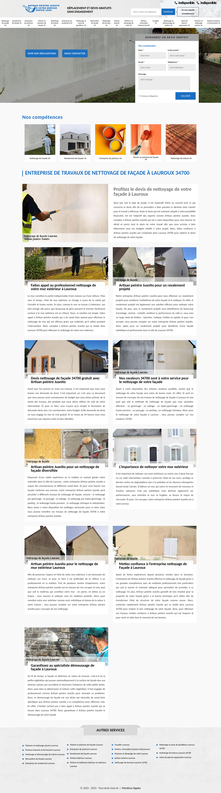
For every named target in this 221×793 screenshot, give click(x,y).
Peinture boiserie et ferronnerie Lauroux (42, 750)
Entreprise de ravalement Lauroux (40, 763)
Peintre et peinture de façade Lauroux (86, 744)
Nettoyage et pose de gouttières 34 (81, 23)
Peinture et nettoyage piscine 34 (198, 23)
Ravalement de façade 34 (16, 22)
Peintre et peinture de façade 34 (41, 23)
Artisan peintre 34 (116, 23)
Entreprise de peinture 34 (28, 23)
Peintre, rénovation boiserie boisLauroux (132, 749)
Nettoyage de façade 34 (5, 23)
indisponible (184, 2)
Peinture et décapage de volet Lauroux (131, 753)
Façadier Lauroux (122, 744)
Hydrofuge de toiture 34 (55, 23)
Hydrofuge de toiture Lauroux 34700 (175, 753)
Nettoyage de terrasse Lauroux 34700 (131, 762)
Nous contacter (74, 53)
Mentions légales (131, 788)
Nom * (141, 50)
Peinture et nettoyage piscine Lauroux (41, 745)
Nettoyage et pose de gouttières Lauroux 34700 (177, 746)
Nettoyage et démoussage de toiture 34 (168, 23)
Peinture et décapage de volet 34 (129, 23)
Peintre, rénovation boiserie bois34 (143, 23)
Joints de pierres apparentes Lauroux (175, 757)
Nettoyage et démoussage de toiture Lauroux (45, 754)
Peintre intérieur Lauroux (81, 758)
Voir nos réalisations (42, 53)
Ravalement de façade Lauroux (83, 753)
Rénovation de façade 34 (95, 23)
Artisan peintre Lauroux (125, 758)
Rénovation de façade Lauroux (38, 759)
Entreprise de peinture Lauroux (83, 749)
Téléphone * (173, 62)
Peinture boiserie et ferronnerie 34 (213, 22)
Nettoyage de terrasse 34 (106, 23)
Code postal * (174, 50)
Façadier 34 (156, 22)
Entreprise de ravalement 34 (67, 22)
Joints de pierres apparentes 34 (184, 23)
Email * (141, 62)
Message (142, 74)
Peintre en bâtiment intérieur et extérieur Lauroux (88, 764)
